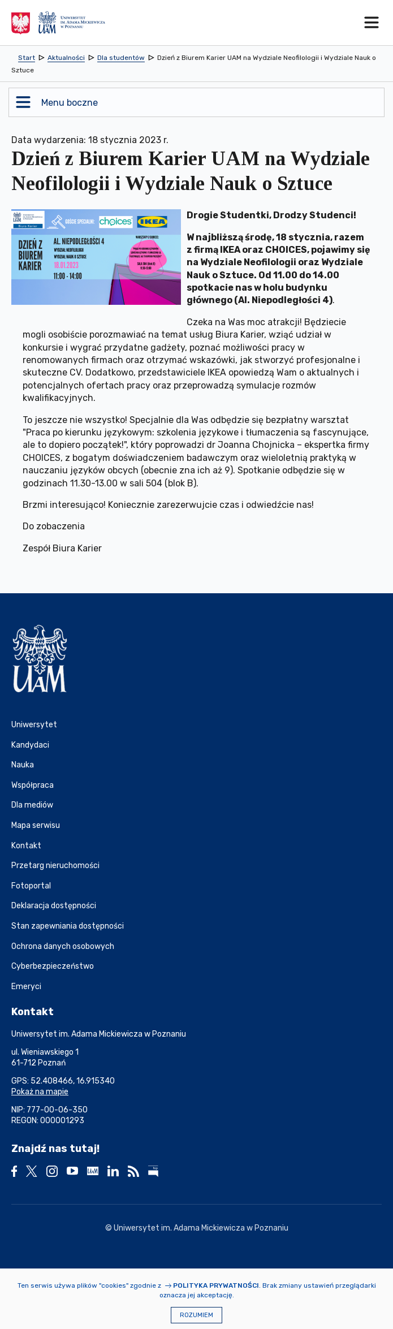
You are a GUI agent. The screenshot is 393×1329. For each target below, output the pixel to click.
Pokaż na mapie (39, 1092)
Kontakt (26, 846)
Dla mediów (32, 805)
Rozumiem (196, 1315)
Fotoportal (31, 886)
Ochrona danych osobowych (62, 946)
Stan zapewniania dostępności (67, 926)
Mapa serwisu (35, 825)
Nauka (22, 765)
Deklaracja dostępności (53, 906)
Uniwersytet (34, 725)
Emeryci (26, 986)
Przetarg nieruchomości (55, 865)
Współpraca (32, 785)
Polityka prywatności (216, 1285)
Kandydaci (30, 745)
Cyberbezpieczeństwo (52, 966)
